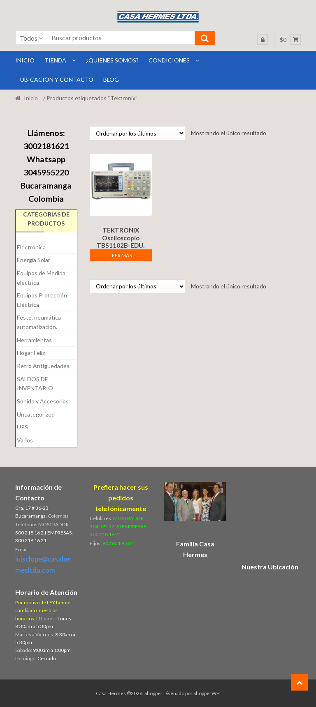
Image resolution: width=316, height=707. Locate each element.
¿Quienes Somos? (112, 60)
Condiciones (169, 60)
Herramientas (34, 339)
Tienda (55, 60)
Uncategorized (36, 414)
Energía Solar (33, 259)
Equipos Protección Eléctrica (42, 300)
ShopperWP (206, 693)
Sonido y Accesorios (43, 401)
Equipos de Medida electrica (41, 277)
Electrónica (31, 247)
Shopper (153, 693)
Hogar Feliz (31, 352)
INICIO (25, 60)
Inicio (31, 97)
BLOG (111, 79)
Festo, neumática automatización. (39, 322)
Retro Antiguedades (43, 365)
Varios (25, 440)
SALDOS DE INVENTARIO (35, 383)
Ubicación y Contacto (56, 79)
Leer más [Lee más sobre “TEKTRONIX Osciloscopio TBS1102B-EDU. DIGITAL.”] (120, 254)
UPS (22, 427)
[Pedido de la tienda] (137, 133)
